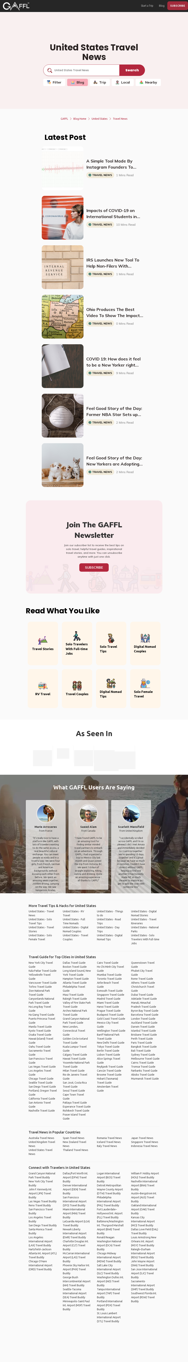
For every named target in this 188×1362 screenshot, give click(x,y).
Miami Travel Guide (108, 1002)
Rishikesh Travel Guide (76, 1110)
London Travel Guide (143, 1018)
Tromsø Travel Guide (143, 1066)
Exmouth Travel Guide (110, 990)
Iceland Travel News (109, 1142)
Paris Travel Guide (141, 1042)
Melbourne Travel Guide (145, 1058)
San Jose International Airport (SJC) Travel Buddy (144, 1273)
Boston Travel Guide (75, 966)
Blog (161, 5)
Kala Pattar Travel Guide (43, 970)
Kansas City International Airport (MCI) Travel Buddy (143, 1221)
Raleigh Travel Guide (75, 998)
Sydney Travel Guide (143, 1054)
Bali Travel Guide (141, 1050)
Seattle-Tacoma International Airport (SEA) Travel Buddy (75, 1293)
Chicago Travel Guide (41, 1078)
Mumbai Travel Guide (109, 974)
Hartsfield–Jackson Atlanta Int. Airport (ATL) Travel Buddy (43, 1253)
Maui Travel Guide (73, 994)
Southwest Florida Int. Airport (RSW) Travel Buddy (144, 1297)
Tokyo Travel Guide (108, 1046)
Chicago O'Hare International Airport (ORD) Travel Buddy (40, 1265)
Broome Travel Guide (109, 1074)
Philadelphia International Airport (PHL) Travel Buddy (109, 1201)
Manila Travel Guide (40, 1026)
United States (100, 118)
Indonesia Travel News (144, 1146)
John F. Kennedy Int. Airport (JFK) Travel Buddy (40, 1193)
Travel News (120, 118)
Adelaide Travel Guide (144, 998)
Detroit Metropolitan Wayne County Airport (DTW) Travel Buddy (110, 1189)
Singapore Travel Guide (110, 994)
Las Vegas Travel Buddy (43, 1201)
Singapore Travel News (144, 1142)
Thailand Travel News (75, 1150)
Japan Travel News (142, 1138)
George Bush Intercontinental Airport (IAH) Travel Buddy (76, 1281)
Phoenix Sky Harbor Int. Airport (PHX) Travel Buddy (76, 1269)
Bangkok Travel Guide (144, 1046)
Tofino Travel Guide (40, 986)
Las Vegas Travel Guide (42, 1066)
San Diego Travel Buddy (43, 1225)
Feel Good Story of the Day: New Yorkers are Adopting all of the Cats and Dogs (114, 461)
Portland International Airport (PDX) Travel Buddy (110, 1305)
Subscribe (94, 567)
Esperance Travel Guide (77, 1106)
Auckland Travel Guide (144, 1022)
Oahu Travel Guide (39, 1046)
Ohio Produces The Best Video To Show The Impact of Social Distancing (113, 313)
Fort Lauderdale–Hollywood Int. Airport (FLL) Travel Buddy (110, 1213)
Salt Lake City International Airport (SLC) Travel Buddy (109, 1269)
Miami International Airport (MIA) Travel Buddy (74, 1213)
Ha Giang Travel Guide (41, 1014)
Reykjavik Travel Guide (110, 1066)
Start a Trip (147, 5)
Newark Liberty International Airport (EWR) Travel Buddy (75, 1233)
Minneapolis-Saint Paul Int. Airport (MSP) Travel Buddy (76, 1305)
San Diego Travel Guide (42, 1086)
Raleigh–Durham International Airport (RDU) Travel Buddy (143, 1253)
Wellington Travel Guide (111, 1030)
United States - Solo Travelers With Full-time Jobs (145, 939)
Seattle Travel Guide (41, 1082)
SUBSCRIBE (177, 5)
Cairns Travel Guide (142, 1062)
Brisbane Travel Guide (144, 1034)
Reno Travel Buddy (40, 1205)
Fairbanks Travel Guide (144, 1070)
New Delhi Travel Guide (110, 1042)
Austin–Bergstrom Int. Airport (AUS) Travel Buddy (144, 1197)
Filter (54, 82)
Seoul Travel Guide (74, 1090)
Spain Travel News (73, 1138)
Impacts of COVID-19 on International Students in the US (111, 214)
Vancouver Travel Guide (43, 982)
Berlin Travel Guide (108, 1050)
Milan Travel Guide (74, 1070)
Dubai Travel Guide (142, 994)
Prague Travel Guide (109, 1010)
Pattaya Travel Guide (75, 1102)
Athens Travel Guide (143, 982)
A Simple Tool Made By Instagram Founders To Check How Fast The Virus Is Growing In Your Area (114, 164)
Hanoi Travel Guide (108, 1006)
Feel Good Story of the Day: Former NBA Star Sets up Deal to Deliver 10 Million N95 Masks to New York (114, 412)
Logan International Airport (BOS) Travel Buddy (108, 1177)
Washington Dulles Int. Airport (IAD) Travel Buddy (110, 1281)
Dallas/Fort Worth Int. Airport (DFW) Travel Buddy (75, 1177)
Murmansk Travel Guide (145, 1078)
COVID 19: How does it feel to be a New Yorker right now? (113, 362)
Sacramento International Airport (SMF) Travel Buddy (143, 1285)
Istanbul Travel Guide (143, 1030)
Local (123, 82)
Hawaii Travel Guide (74, 1058)
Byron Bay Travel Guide (144, 1010)
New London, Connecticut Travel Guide (74, 1030)
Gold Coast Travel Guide (111, 1018)
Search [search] (132, 70)
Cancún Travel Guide (109, 1070)
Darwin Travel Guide (143, 1026)
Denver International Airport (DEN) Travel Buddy (75, 1189)
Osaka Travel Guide (40, 1034)
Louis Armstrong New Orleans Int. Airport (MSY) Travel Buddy (143, 1241)
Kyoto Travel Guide (40, 1030)
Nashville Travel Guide (42, 1110)
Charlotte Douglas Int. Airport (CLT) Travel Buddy (76, 1245)
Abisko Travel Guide (142, 1074)
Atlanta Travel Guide (75, 982)
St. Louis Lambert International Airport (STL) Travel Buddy (109, 1317)
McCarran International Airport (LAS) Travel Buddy (76, 1257)
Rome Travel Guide (142, 978)
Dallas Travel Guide (74, 962)
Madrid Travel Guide (108, 998)
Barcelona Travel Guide (144, 1014)
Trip (100, 82)
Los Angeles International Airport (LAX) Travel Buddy (40, 1241)
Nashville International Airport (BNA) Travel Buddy (144, 1185)
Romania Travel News (109, 1138)
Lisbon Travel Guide (108, 1054)
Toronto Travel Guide (109, 978)
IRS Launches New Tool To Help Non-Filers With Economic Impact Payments (113, 263)
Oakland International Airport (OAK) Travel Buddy (144, 1209)
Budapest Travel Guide (110, 1014)
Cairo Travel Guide (107, 962)
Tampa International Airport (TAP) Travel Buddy (108, 1293)
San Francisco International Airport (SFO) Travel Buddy (75, 1201)
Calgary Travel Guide (75, 1054)
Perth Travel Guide (142, 1038)
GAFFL (64, 118)
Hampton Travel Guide (76, 978)
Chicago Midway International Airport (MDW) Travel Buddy (109, 1257)
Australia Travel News (41, 1138)
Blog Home (79, 118)
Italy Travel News (107, 1146)
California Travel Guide (42, 1098)
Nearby (148, 82)
